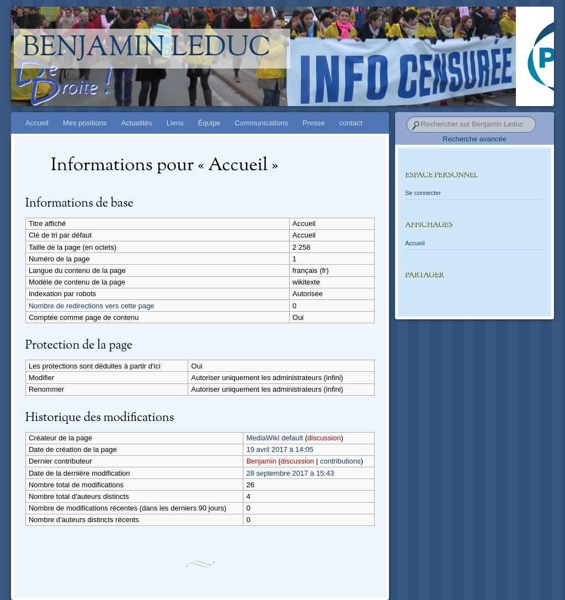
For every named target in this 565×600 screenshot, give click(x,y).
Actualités (136, 123)
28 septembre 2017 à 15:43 (290, 473)
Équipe (209, 123)
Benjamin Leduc (146, 49)
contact (351, 123)
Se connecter (423, 193)
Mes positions (84, 123)
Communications (261, 123)
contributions (340, 461)
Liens (175, 123)
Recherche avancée (475, 139)
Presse (313, 123)
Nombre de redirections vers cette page (91, 306)
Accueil (37, 123)
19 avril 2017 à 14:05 (279, 449)
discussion (324, 438)
